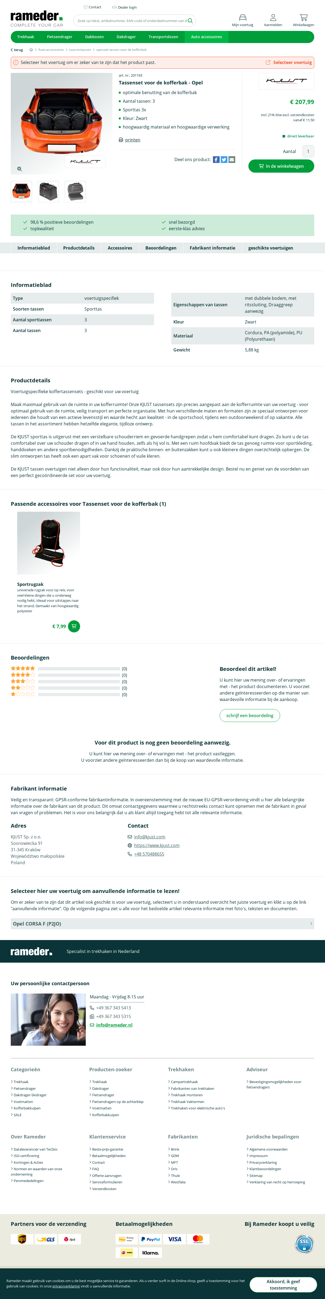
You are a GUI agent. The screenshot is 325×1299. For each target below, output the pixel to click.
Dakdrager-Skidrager (30, 1094)
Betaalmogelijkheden (109, 1154)
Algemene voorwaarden (268, 1148)
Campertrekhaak (184, 1081)
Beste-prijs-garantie (107, 1148)
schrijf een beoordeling (249, 715)
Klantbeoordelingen (265, 1168)
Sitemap (256, 1174)
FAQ (95, 1168)
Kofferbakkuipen (27, 1107)
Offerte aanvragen (107, 1174)
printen (132, 140)
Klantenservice (107, 1136)
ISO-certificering (26, 1154)
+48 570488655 (149, 853)
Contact (98, 1161)
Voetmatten (23, 1100)
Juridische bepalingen (273, 1136)
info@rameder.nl (114, 1024)
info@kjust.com (149, 836)
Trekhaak (25, 36)
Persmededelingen (29, 1179)
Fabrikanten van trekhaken (192, 1087)
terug (18, 49)
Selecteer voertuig (289, 62)
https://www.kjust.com (157, 845)
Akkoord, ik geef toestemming (279, 1287)
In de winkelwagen (285, 166)
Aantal (289, 151)
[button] (273, 19)
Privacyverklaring (263, 1161)
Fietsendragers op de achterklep (118, 1100)
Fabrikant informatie (212, 248)
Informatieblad (33, 248)
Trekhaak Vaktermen (187, 1100)
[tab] (21, 192)
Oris (174, 1168)
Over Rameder (28, 1136)
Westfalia (178, 1181)
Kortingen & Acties (28, 1161)
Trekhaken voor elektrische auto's (198, 1107)
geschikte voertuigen (270, 248)
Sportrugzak (30, 584)
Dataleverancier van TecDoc (36, 1148)
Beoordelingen (161, 248)
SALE (18, 1114)
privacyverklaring (80, 1289)
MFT (174, 1161)
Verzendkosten (104, 1187)
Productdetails (79, 248)
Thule (175, 1174)
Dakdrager (126, 36)
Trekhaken (181, 1068)
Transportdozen (163, 36)
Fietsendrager (59, 36)
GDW (175, 1154)
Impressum (258, 1154)
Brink (175, 1148)
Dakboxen (94, 36)
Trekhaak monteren (187, 1094)
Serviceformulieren (107, 1181)
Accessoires (120, 248)
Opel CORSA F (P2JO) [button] (37, 923)
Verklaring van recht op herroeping (277, 1181)
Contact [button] (95, 7)
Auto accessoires (206, 36)
